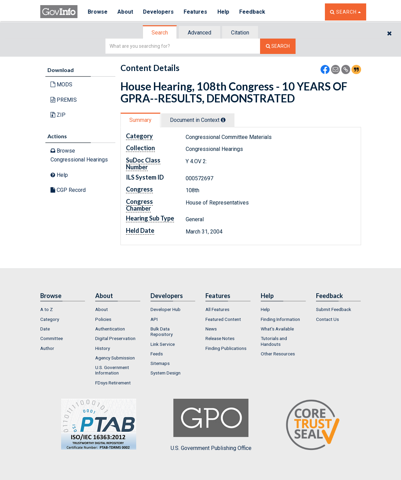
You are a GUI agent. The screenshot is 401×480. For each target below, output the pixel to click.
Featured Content (223, 319)
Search (160, 32)
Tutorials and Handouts (274, 341)
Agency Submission (115, 358)
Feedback (252, 12)
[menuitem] (62, 309)
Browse (98, 12)
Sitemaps (160, 363)
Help (223, 12)
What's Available (277, 328)
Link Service (163, 344)
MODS (61, 84)
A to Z (46, 309)
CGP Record (68, 190)
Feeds (157, 353)
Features (195, 12)
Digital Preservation (115, 338)
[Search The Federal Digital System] (278, 46)
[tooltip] (223, 120)
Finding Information (280, 319)
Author (47, 348)
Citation (240, 32)
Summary (140, 120)
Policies (103, 319)
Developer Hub (166, 309)
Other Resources (278, 353)
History (102, 348)
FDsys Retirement (113, 382)
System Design (166, 373)
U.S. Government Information (112, 370)
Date (45, 328)
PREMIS (64, 100)
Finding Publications (225, 348)
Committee (51, 338)
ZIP (58, 115)
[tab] (160, 32)
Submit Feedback (333, 309)
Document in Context (198, 120)
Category (49, 319)
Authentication (110, 328)
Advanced (199, 32)
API (154, 319)
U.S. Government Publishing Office (211, 425)
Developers (158, 12)
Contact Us (327, 319)
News (211, 328)
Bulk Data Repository (162, 331)
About (125, 12)
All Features (217, 309)
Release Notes (219, 338)
